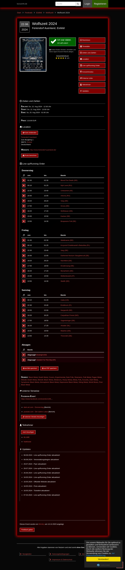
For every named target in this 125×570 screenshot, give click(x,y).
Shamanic (78, 377)
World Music (93, 382)
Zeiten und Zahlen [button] (88, 53)
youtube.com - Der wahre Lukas (36, 412)
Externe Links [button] (86, 78)
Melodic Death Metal (29, 380)
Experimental (60, 377)
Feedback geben (27, 530)
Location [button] (84, 59)
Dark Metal (94, 380)
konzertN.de (22, 4)
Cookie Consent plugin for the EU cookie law (103, 565)
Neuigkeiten (26, 554)
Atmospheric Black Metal (49, 382)
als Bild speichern (30, 368)
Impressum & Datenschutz (61, 560)
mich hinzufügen (28, 432)
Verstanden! (103, 559)
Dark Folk (70, 377)
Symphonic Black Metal (30, 382)
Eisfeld (29, 142)
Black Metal (33, 377)
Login (87, 4)
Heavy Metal (67, 380)
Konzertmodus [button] (86, 72)
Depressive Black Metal (68, 382)
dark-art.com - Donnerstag (34, 407)
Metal (75, 380)
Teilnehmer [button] (85, 85)
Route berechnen (30, 155)
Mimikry (42, 524)
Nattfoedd (27, 442)
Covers (51, 377)
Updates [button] (84, 91)
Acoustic (85, 380)
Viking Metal (83, 382)
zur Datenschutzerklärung (100, 554)
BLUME (27, 437)
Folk (79, 380)
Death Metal (43, 377)
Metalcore (57, 380)
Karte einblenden (29, 133)
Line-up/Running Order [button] (90, 65)
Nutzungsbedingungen (59, 554)
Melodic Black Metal (45, 380)
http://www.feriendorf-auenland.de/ (43, 150)
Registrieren (100, 4)
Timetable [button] (85, 46)
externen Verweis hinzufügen (33, 417)
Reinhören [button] (85, 40)
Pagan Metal (96, 377)
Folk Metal (87, 377)
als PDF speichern (49, 368)
